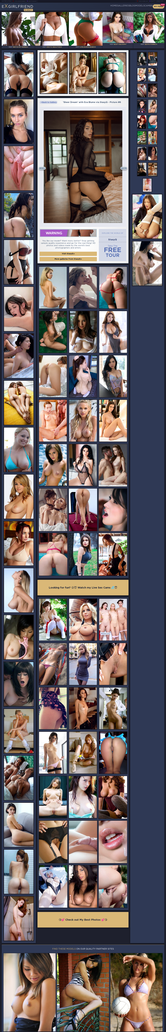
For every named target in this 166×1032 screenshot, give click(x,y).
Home (94, 6)
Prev (44, 166)
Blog (121, 6)
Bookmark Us (139, 1016)
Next (122, 166)
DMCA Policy (139, 1029)
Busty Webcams (157, 1)
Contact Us (139, 1023)
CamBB (146, 6)
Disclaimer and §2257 (155, 1029)
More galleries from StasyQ (68, 256)
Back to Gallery (49, 100)
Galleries (107, 6)
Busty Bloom (36, 1)
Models (133, 6)
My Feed (158, 6)
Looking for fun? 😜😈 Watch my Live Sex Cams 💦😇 (83, 585)
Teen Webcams (142, 1)
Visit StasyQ (68, 250)
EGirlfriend (22, 7)
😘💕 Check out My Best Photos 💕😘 (83, 918)
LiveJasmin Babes (21, 1)
